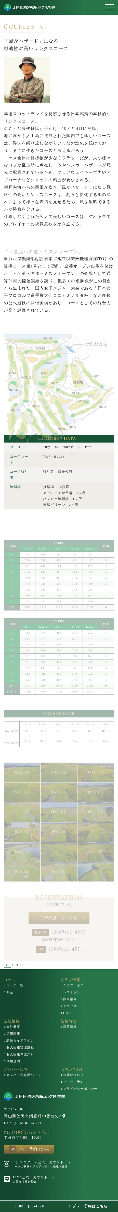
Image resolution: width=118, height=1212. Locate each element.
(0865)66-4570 (29, 1206)
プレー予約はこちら (88, 1206)
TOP (7, 965)
